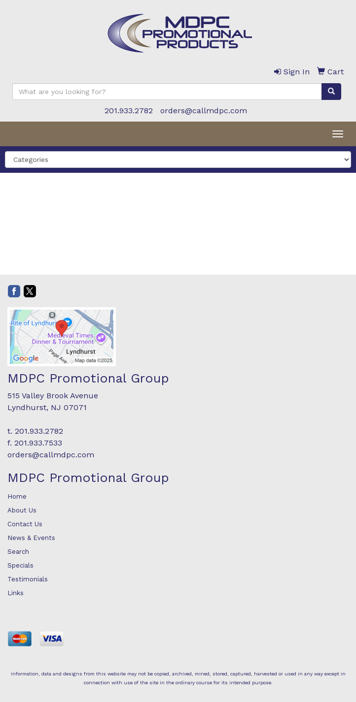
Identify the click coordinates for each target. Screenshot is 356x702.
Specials (20, 565)
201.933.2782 (129, 110)
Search (18, 551)
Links (15, 593)
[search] (331, 91)
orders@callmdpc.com (203, 110)
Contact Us (24, 524)
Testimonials (27, 579)
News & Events (31, 538)
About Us (21, 510)
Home (17, 496)
